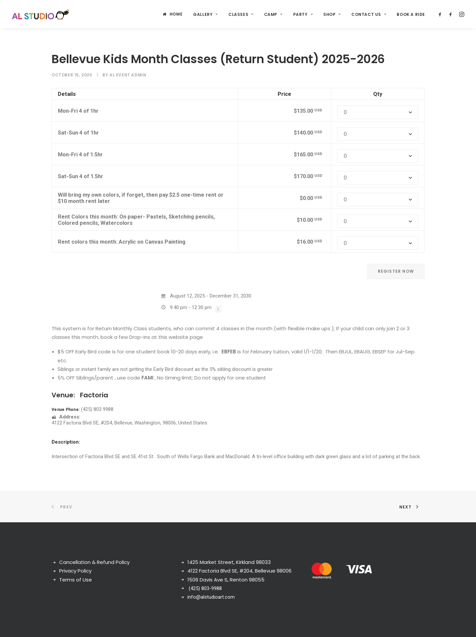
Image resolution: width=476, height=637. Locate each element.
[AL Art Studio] (40, 14)
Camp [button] (273, 14)
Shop (332, 14)
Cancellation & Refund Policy (94, 562)
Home (176, 14)
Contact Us (368, 14)
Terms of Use (75, 579)
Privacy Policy (75, 570)
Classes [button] (241, 14)
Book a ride (411, 14)
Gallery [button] (205, 14)
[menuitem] (172, 14)
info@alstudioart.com (211, 597)
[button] (441, 14)
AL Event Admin (127, 75)
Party (303, 14)
